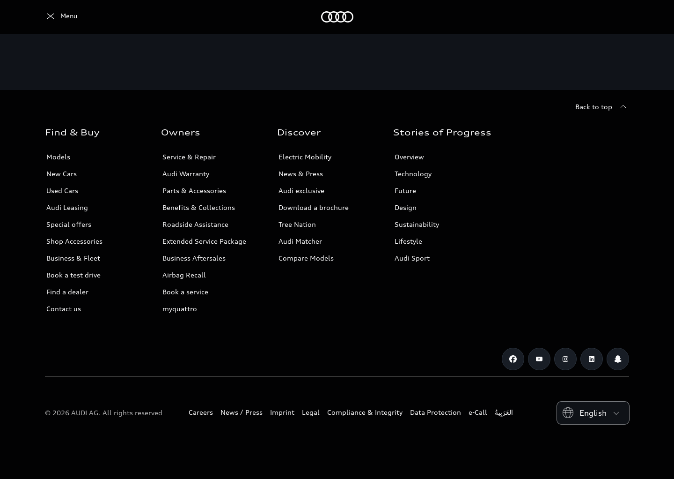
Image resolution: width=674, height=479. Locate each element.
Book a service (185, 292)
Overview (409, 157)
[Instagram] (565, 359)
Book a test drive (73, 275)
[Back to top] (602, 106)
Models (58, 157)
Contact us (63, 309)
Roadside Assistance (195, 224)
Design (406, 207)
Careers (201, 412)
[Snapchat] (618, 359)
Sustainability (417, 224)
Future (405, 191)
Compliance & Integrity (365, 412)
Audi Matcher (300, 241)
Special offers (68, 224)
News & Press (300, 174)
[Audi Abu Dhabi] (61, 16)
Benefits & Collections (198, 207)
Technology (413, 174)
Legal (311, 412)
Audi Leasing (67, 207)
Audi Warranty (185, 174)
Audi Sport (412, 258)
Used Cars (62, 191)
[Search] (618, 17)
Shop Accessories (74, 241)
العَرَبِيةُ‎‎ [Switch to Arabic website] (504, 412)
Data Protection (435, 412)
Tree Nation (297, 224)
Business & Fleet (73, 258)
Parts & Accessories (194, 191)
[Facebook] (513, 359)
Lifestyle (408, 241)
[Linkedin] (591, 359)
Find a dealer (67, 292)
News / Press (241, 412)
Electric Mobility (304, 157)
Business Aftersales (194, 258)
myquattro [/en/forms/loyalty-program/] (179, 309)
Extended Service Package (204, 241)
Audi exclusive (301, 191)
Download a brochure (313, 207)
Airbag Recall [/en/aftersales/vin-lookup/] (184, 275)
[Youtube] (539, 359)
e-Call (478, 412)
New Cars (61, 174)
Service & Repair (189, 157)
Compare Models (306, 258)
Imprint (282, 412)
